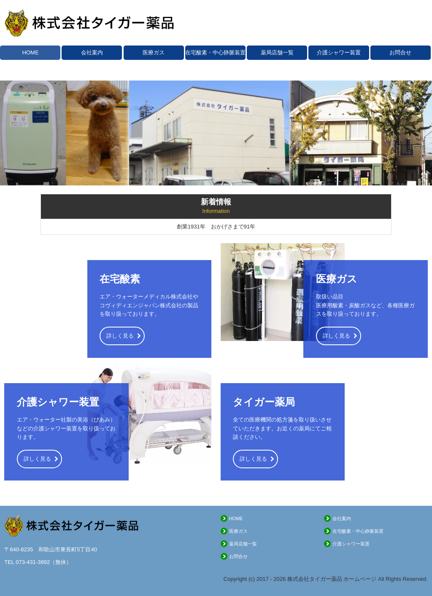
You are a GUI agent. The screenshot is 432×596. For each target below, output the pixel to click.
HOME (30, 52)
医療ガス (154, 52)
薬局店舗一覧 (277, 52)
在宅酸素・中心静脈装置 (215, 52)
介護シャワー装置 (339, 52)
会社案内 (92, 52)
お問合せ (400, 52)
